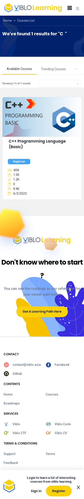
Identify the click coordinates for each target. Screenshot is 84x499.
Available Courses (19, 69)
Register (58, 491)
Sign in (36, 491)
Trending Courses (53, 69)
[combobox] (60, 83)
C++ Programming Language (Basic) (38, 144)
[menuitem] (19, 69)
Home (7, 20)
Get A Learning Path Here (42, 311)
